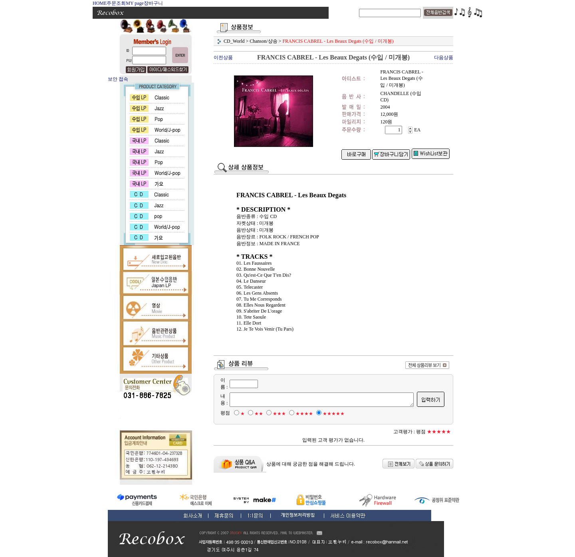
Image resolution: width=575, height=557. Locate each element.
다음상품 (443, 57)
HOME (100, 3)
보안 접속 (118, 79)
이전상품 (223, 57)
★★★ (275, 413)
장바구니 (153, 3)
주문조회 (116, 3)
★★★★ (300, 413)
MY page (135, 3)
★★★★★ (329, 413)
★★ (254, 413)
